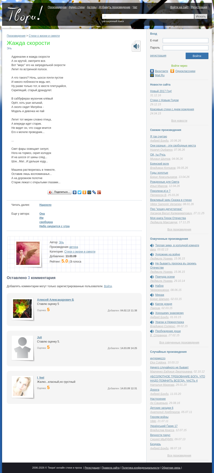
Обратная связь (171, 467)
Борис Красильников (163, 177)
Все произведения (179, 229)
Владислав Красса (162, 430)
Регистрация (199, 7)
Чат (135, 7)
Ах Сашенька (159, 403)
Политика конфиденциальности (140, 467)
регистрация (158, 55)
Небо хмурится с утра (54, 226)
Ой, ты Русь (158, 154)
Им (41, 218)
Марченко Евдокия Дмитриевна (171, 371)
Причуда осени (165, 276)
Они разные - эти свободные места (173, 145)
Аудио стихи (77, 7)
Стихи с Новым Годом (164, 100)
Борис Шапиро (159, 299)
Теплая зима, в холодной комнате (177, 245)
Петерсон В (158, 195)
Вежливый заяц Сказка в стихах (171, 200)
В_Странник (158, 335)
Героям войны (159, 417)
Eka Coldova (158, 362)
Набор (159, 285)
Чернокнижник (159, 290)
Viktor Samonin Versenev (165, 204)
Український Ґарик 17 (164, 426)
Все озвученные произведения (179, 342)
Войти (108, 286)
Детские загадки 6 (161, 408)
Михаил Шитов (160, 158)
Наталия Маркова (162, 384)
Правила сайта (111, 467)
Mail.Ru (157, 75)
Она (42, 213)
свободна (46, 222)
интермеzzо (158, 358)
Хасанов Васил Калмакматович (171, 213)
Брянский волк (159, 163)
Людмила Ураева (161, 258)
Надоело (45, 205)
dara (153, 249)
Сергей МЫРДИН (161, 439)
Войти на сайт (179, 7)
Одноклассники (182, 71)
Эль (9, 48)
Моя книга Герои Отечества (168, 218)
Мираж (159, 294)
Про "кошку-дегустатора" (166, 209)
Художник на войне (167, 254)
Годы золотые (159, 172)
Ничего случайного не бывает (169, 367)
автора (73, 247)
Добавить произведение (114, 7)
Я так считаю (158, 136)
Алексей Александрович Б (55, 299)
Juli (39, 337)
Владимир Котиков (163, 168)
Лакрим (155, 308)
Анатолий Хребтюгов (165, 412)
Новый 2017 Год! (161, 91)
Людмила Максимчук (163, 222)
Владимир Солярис (162, 326)
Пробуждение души (168, 331)
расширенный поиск (113, 21)
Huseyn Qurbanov (161, 149)
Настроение (158, 398)
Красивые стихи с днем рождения (172, 109)
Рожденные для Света (164, 181)
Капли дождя (163, 304)
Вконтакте (159, 71)
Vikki (153, 421)
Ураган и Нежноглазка (169, 322)
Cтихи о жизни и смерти (44, 35)
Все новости (179, 120)
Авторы (92, 7)
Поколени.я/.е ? (160, 191)
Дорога (154, 389)
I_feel (40, 377)
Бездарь (155, 444)
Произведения (57, 7)
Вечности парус (160, 435)
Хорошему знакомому (169, 313)
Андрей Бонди (159, 140)
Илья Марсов (158, 186)
